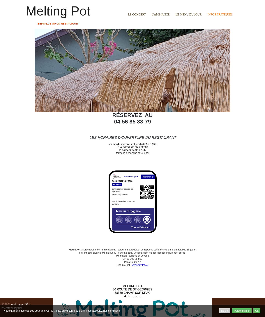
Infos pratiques (220, 14)
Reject (225, 310)
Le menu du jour (189, 14)
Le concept (137, 14)
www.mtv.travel (140, 265)
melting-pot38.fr (21, 304)
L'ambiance (161, 14)
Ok (257, 310)
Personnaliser (242, 310)
